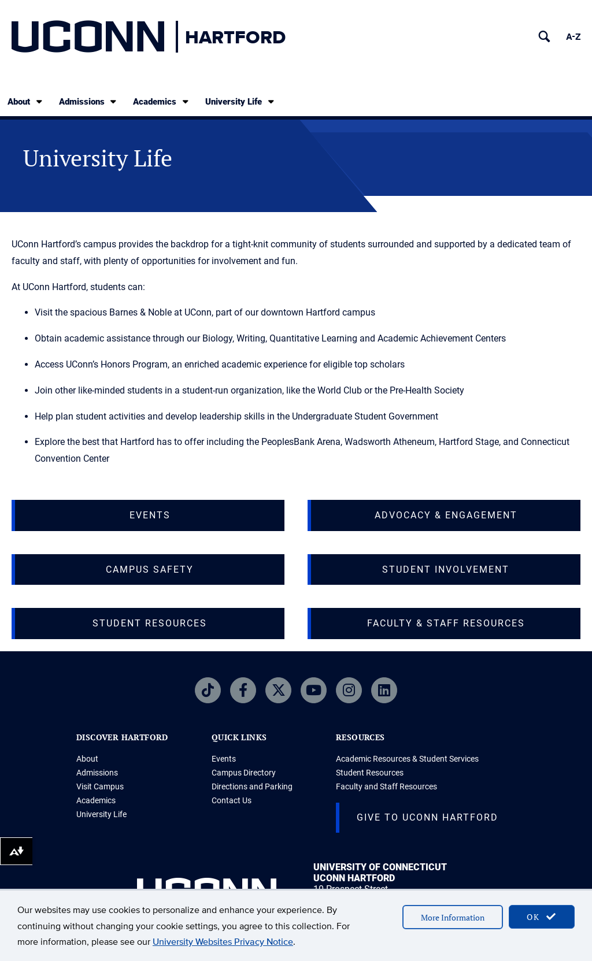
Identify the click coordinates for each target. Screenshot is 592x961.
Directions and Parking (252, 786)
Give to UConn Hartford (427, 817)
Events (224, 758)
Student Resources (370, 772)
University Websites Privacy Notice (223, 941)
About (26, 101)
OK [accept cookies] (542, 916)
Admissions (89, 101)
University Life (240, 101)
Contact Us (231, 800)
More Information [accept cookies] (452, 917)
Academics (161, 101)
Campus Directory (244, 772)
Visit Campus (100, 786)
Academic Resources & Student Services (407, 758)
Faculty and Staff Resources (386, 786)
